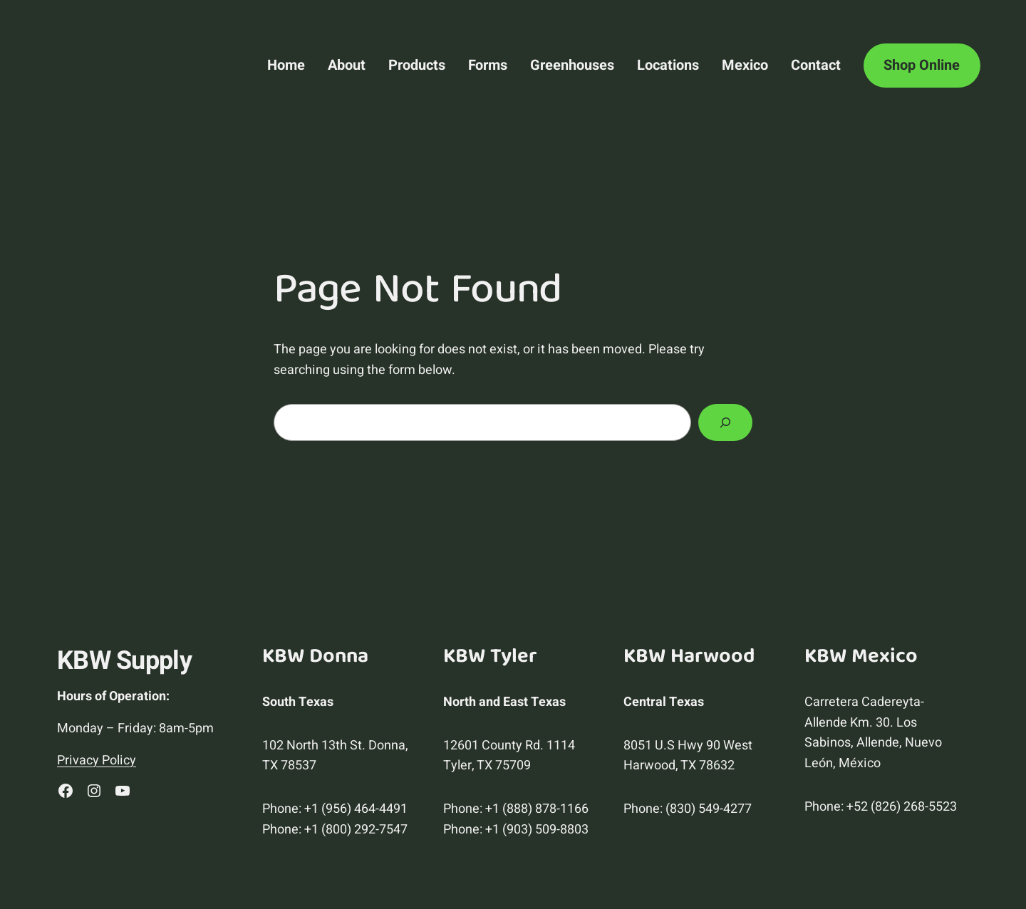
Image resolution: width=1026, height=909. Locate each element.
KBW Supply (124, 661)
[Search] (725, 422)
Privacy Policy (96, 760)
